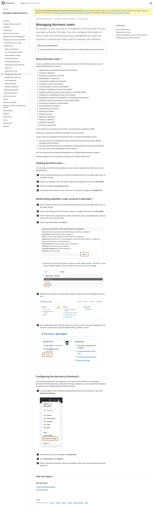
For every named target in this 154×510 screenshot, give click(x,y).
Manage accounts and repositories (66, 19)
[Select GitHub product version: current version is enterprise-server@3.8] (31, 3)
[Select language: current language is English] (150, 3)
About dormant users (49, 58)
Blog (86, 503)
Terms (52, 503)
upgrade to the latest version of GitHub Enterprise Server (71, 13)
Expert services (78, 503)
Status (64, 503)
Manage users (83, 19)
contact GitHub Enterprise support (119, 13)
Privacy (58, 503)
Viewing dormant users (50, 163)
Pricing (69, 503)
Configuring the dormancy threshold (58, 376)
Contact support (42, 490)
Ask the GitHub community (45, 487)
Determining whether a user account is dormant (65, 198)
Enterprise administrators (15, 13)
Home (5, 9)
